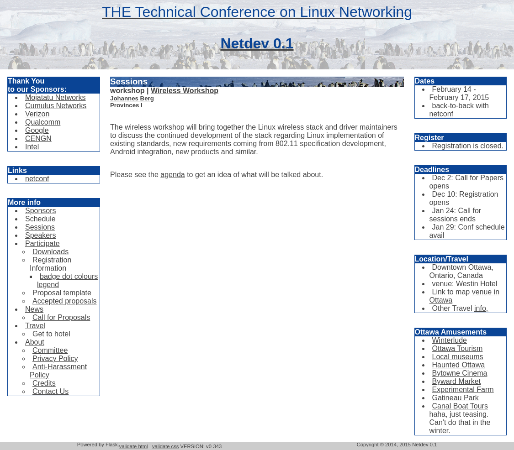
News (34, 309)
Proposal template (61, 293)
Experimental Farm (463, 389)
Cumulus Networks (55, 106)
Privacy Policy (55, 358)
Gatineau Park (455, 398)
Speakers (40, 235)
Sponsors (40, 211)
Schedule (40, 219)
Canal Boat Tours (460, 406)
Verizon (37, 114)
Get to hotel (51, 334)
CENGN (38, 138)
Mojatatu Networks (55, 97)
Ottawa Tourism (457, 348)
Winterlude (449, 340)
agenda (172, 174)
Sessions (40, 227)
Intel (32, 147)
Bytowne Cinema (460, 373)
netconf (37, 179)
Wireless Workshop (184, 90)
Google (37, 130)
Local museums (457, 357)
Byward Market (456, 381)
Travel (35, 326)
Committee (50, 350)
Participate (42, 243)
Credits (44, 383)
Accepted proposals (64, 301)
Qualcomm (42, 122)
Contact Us (50, 391)
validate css (165, 446)
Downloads (50, 252)
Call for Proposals (61, 317)
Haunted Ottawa (458, 365)
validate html (133, 446)
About (34, 342)
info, (481, 308)
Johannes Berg (132, 98)
